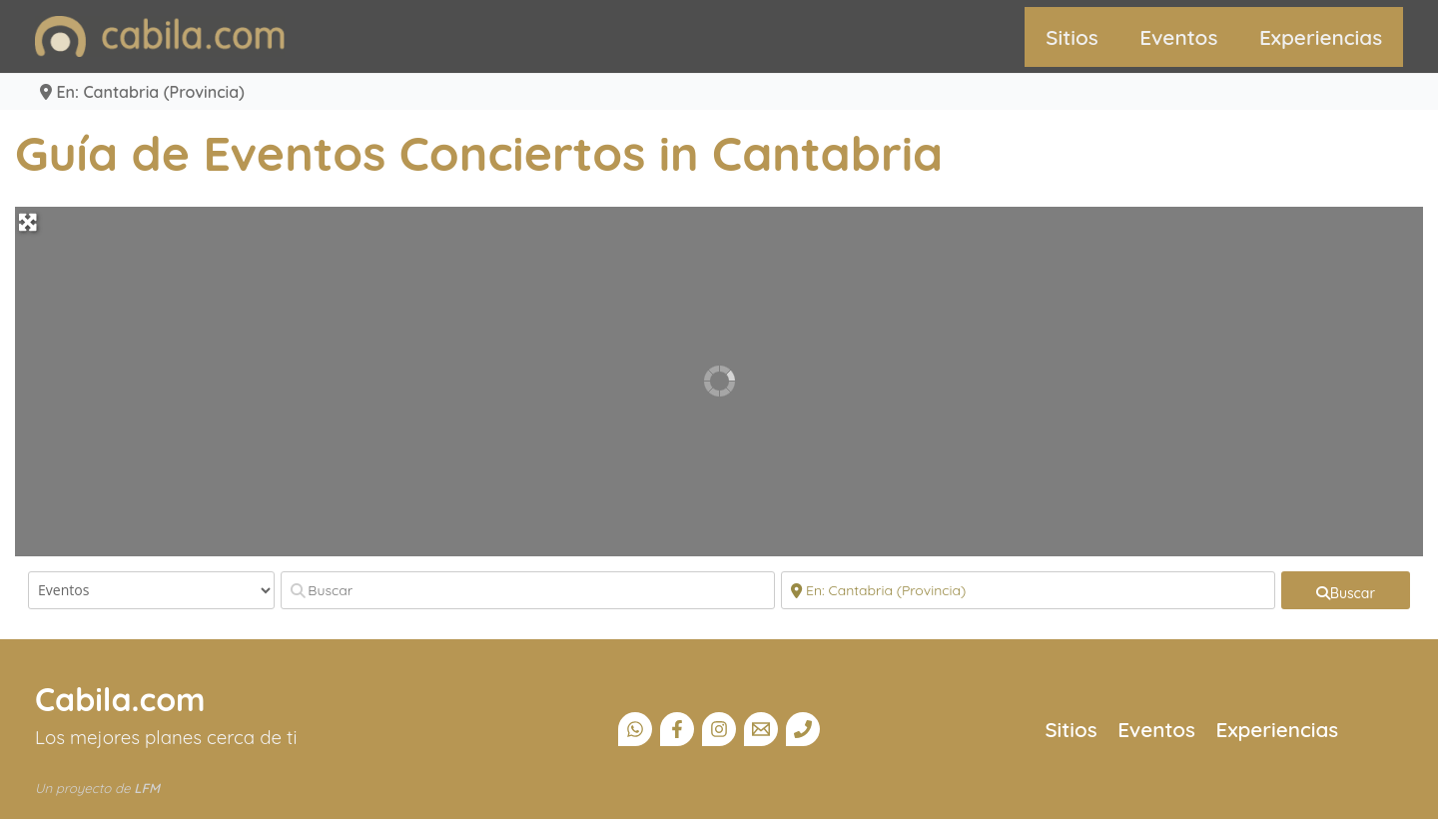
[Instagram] (719, 729)
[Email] (761, 729)
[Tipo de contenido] (151, 590)
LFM (147, 788)
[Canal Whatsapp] (635, 729)
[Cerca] (1028, 590)
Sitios (1072, 37)
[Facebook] (677, 729)
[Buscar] (528, 590)
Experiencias (1320, 37)
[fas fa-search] (1345, 590)
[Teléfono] (803, 729)
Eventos (1178, 37)
